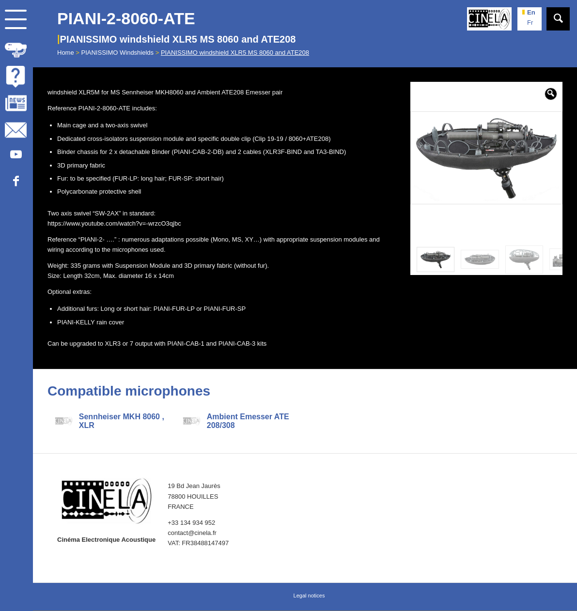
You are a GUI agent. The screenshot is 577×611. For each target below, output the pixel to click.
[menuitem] (16, 48)
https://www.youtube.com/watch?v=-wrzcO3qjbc (114, 223)
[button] (551, 94)
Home (65, 52)
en (531, 12)
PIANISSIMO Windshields (117, 52)
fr (530, 22)
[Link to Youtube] (16, 155)
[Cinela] (489, 19)
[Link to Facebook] (16, 181)
